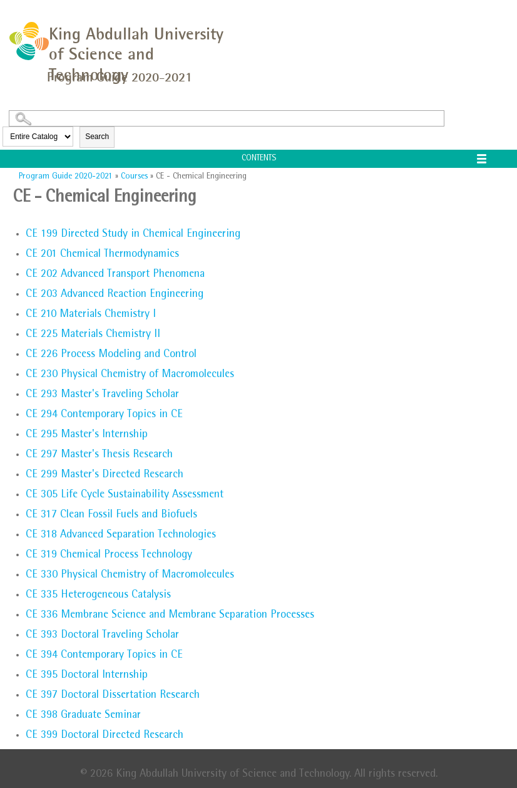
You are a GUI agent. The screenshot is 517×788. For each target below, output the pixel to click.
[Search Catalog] (226, 118)
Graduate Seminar (83, 716)
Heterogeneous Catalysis (98, 595)
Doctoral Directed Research (104, 736)
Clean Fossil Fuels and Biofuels (111, 515)
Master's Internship (87, 435)
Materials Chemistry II (93, 335)
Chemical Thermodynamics (102, 255)
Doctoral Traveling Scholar (102, 635)
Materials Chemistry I (91, 315)
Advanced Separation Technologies (121, 535)
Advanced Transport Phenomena (115, 275)
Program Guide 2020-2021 (66, 176)
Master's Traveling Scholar (102, 395)
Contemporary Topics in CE (104, 415)
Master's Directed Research (104, 475)
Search (97, 136)
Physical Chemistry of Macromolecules (130, 375)
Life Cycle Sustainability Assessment (124, 495)
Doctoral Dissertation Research (113, 696)
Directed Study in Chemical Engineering (133, 235)
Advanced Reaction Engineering (114, 295)
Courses (134, 176)
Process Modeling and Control (111, 355)
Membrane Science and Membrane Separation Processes (170, 615)
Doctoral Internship (87, 676)
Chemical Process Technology (109, 555)
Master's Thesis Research (99, 455)
